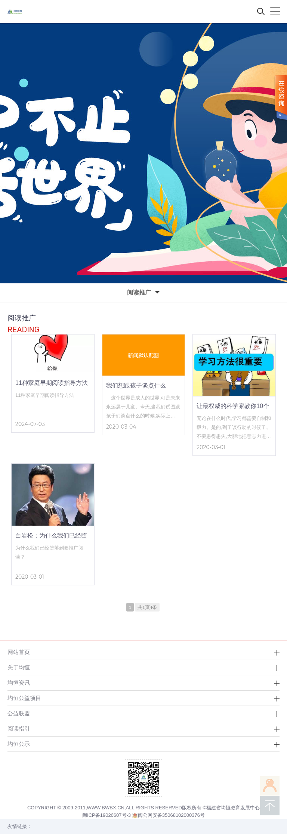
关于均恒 (18, 667)
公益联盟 (18, 713)
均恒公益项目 (24, 698)
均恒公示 (18, 744)
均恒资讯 (18, 682)
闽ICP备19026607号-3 (106, 815)
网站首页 (18, 652)
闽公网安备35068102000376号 (168, 815)
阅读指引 (18, 728)
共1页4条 (147, 607)
